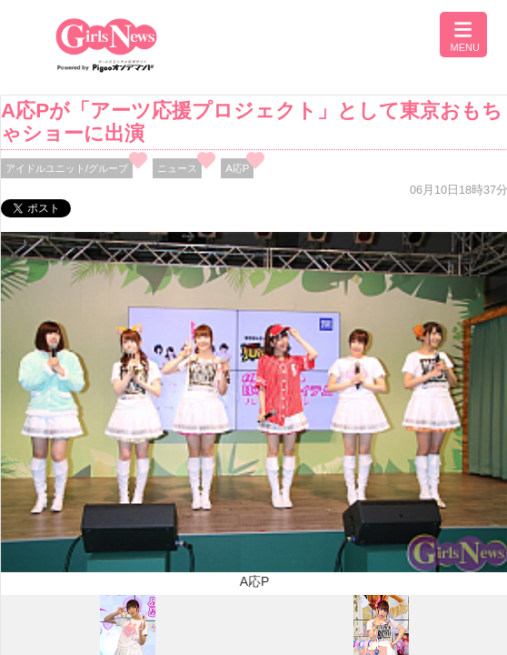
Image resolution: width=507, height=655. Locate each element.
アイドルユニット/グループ (66, 168)
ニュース (177, 168)
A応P (237, 168)
